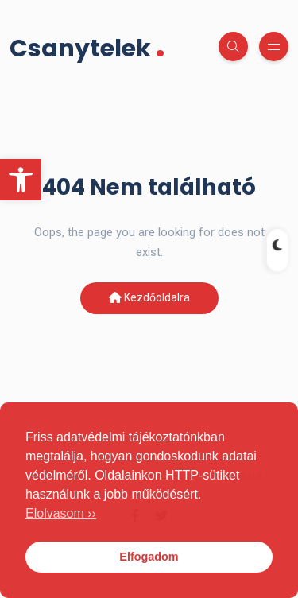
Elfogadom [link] (148, 556)
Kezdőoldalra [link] (149, 297)
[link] (20, 179)
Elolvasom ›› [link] (60, 513)
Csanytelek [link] (87, 46)
